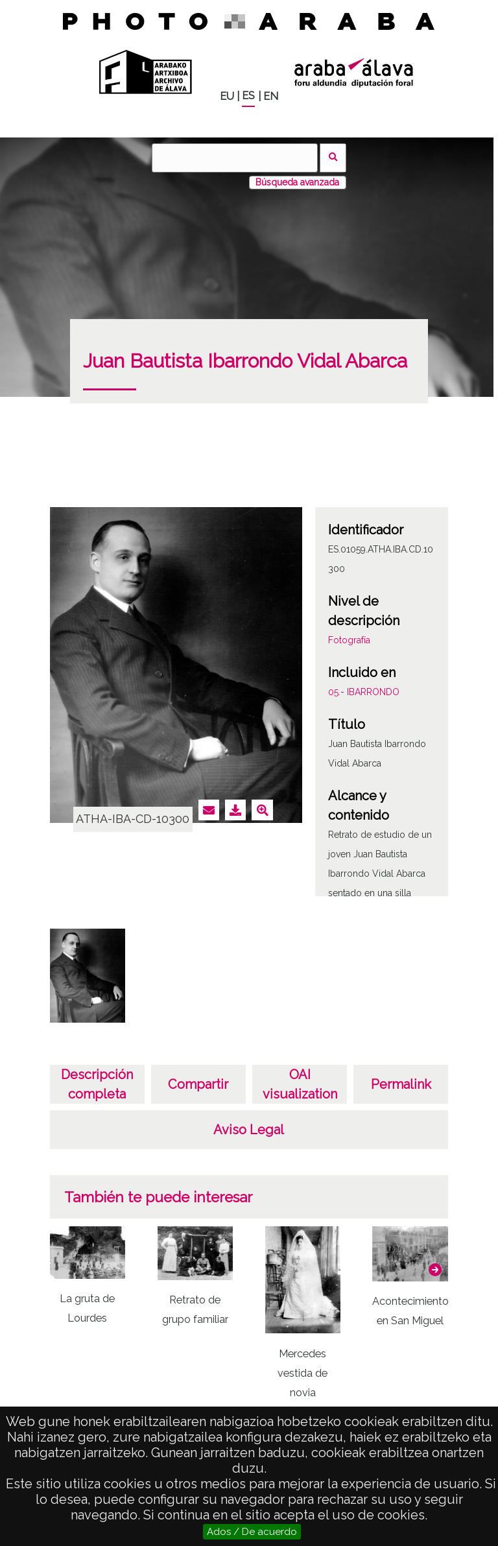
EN (270, 96)
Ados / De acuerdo (252, 1532)
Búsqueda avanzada (297, 182)
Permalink (401, 1084)
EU (227, 96)
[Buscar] (235, 157)
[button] (435, 1269)
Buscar (333, 157)
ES (248, 95)
